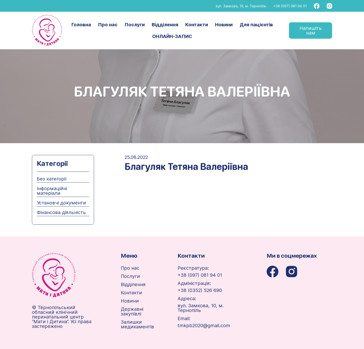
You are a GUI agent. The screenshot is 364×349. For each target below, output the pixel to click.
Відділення (165, 24)
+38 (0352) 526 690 (200, 290)
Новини (224, 24)
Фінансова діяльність (61, 212)
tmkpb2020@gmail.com (204, 325)
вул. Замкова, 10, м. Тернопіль (241, 6)
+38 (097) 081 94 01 (290, 6)
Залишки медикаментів (137, 324)
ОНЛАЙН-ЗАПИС (172, 36)
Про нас (108, 24)
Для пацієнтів (256, 24)
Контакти (196, 24)
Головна (81, 24)
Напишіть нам (311, 30)
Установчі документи (61, 202)
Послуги (135, 24)
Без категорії (51, 178)
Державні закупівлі (132, 311)
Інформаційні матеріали (52, 191)
